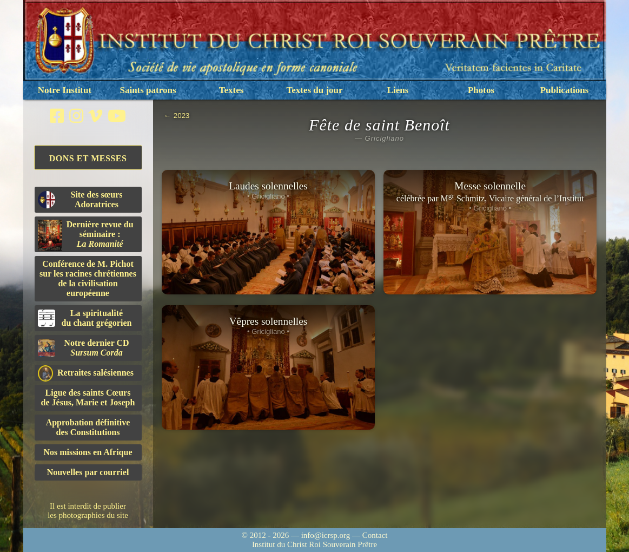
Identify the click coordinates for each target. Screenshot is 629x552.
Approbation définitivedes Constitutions (88, 427)
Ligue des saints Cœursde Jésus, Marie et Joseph (88, 397)
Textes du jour (314, 90)
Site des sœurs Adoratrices (80, 199)
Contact (375, 535)
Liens (398, 90)
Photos (481, 90)
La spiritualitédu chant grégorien (85, 317)
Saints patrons (148, 90)
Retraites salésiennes (86, 373)
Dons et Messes (88, 158)
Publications (564, 90)
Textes (231, 90)
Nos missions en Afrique (87, 452)
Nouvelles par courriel (88, 472)
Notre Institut (64, 90)
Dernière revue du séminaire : (86, 235)
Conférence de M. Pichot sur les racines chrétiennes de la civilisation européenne (87, 278)
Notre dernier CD (83, 347)
